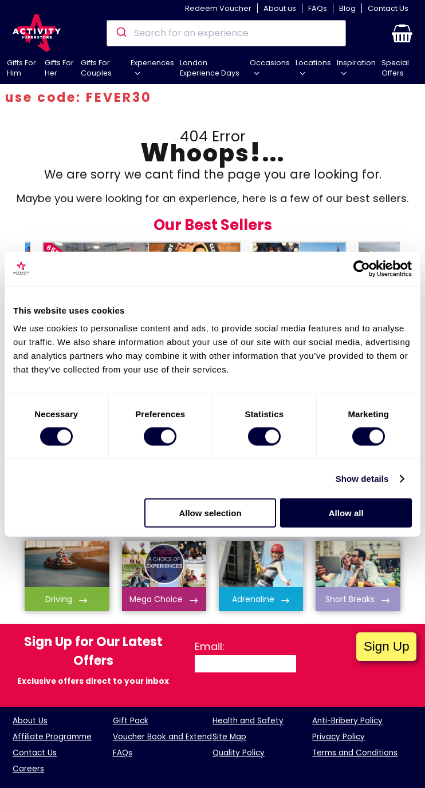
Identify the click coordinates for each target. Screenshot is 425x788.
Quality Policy (239, 752)
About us (279, 8)
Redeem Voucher (218, 8)
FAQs (317, 8)
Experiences (152, 63)
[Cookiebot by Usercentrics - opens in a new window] (362, 268)
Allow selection (210, 513)
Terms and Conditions (355, 752)
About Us (30, 720)
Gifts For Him (21, 68)
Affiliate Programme (52, 736)
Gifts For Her (59, 68)
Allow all (346, 513)
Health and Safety (248, 720)
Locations (313, 63)
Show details (362, 478)
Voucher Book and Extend (162, 736)
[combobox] (227, 33)
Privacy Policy (338, 736)
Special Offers (395, 68)
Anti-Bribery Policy (347, 720)
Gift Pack (130, 720)
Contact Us (388, 8)
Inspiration (356, 63)
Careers (28, 768)
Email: (210, 646)
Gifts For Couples (96, 68)
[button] (402, 33)
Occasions (270, 63)
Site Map (229, 736)
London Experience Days (209, 68)
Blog (347, 8)
